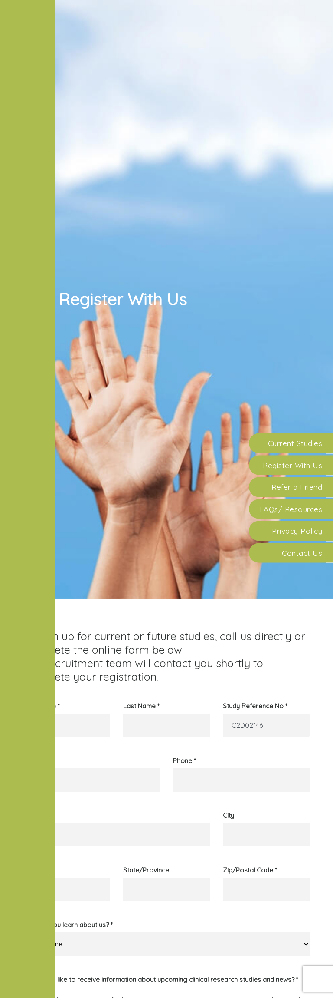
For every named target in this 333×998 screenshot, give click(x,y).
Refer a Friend (296, 487)
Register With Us (292, 464)
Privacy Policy (297, 530)
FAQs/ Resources (291, 508)
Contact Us (302, 552)
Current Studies (295, 443)
